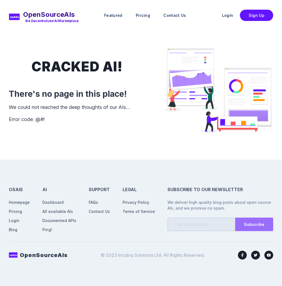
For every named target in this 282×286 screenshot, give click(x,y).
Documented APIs (59, 220)
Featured (113, 15)
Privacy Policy (136, 202)
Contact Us (174, 15)
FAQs (93, 202)
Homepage (19, 202)
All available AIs (57, 211)
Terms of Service (139, 211)
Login (227, 15)
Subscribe (254, 224)
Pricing (143, 15)
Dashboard (53, 202)
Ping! (47, 229)
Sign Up (256, 15)
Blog (13, 229)
